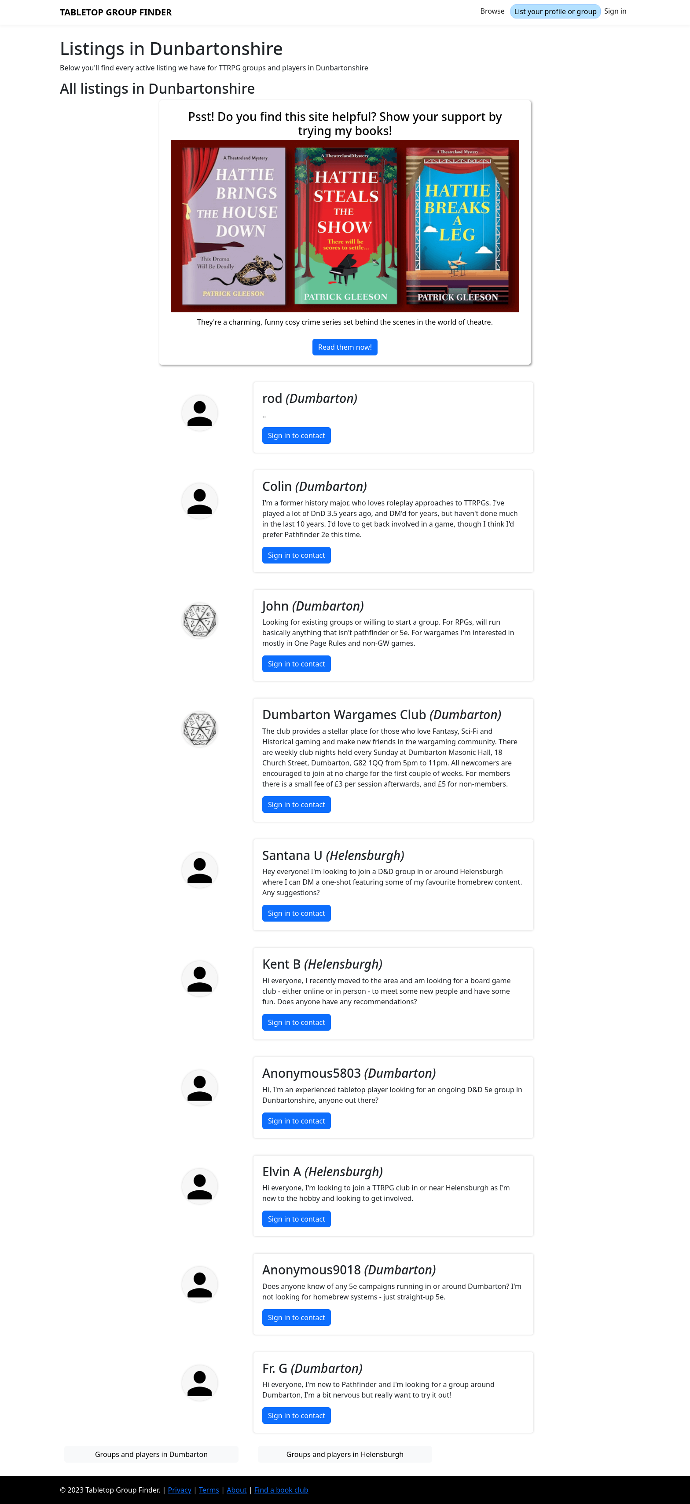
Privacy (179, 1490)
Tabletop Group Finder (116, 12)
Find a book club (281, 1490)
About (236, 1490)
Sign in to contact (296, 435)
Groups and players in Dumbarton (151, 1454)
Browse (493, 11)
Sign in (615, 11)
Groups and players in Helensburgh (345, 1454)
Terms (209, 1490)
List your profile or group (555, 11)
